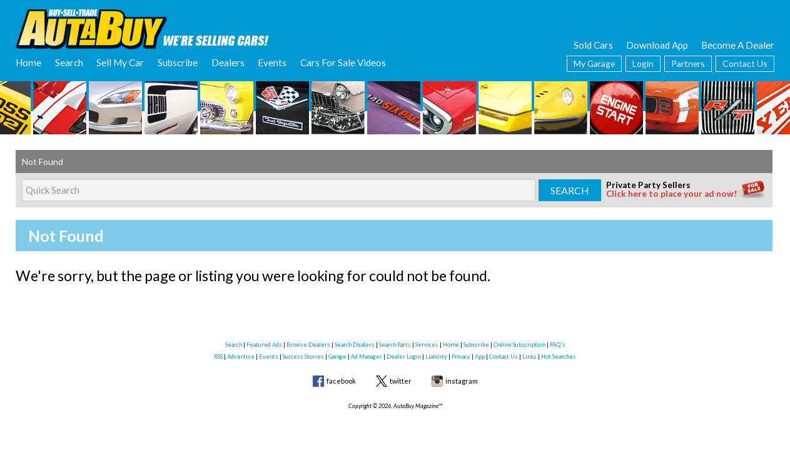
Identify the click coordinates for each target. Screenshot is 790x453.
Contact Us (744, 63)
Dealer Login (404, 356)
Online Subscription (519, 344)
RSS (218, 356)
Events (272, 62)
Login (643, 63)
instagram (461, 381)
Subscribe (178, 62)
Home (28, 62)
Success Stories (303, 356)
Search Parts (395, 344)
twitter (401, 381)
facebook (341, 381)
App (480, 356)
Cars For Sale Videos (343, 62)
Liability (436, 356)
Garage (337, 356)
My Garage (594, 63)
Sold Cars (593, 45)
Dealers (228, 62)
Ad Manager (366, 356)
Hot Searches (558, 356)
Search (69, 62)
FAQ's (557, 344)
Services (426, 344)
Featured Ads (264, 344)
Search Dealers (355, 344)
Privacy (461, 356)
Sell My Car (120, 62)
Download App (657, 45)
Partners (688, 63)
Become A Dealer (737, 45)
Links (529, 356)
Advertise (241, 356)
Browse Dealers (308, 344)
